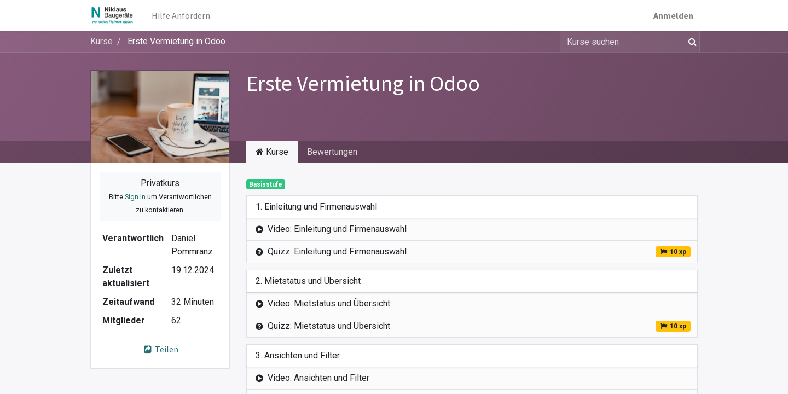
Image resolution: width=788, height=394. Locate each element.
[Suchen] (690, 41)
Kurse (101, 41)
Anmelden (673, 15)
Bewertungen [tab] (332, 152)
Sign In (135, 197)
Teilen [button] (160, 349)
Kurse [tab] (272, 152)
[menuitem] (181, 15)
